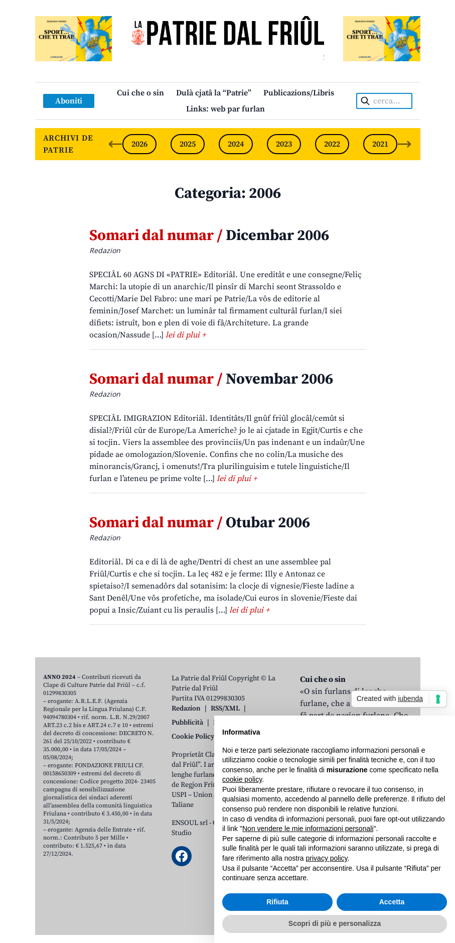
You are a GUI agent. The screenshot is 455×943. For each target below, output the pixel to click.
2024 (236, 144)
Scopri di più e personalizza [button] (334, 923)
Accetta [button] (392, 902)
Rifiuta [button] (277, 902)
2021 (380, 144)
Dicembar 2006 (209, 235)
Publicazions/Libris (298, 93)
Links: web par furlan (225, 109)
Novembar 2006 (211, 379)
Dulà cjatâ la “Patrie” (213, 93)
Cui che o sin (140, 93)
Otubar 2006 (199, 522)
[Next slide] (404, 144)
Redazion (186, 708)
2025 (188, 144)
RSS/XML (225, 708)
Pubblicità (187, 722)
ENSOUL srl (190, 823)
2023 (284, 144)
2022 (332, 144)
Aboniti (68, 101)
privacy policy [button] (327, 858)
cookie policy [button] (242, 779)
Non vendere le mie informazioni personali (307, 828)
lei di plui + (186, 335)
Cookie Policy (193, 736)
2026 (139, 144)
